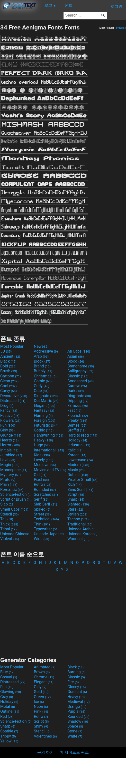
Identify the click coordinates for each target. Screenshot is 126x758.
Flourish (77, 415)
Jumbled (11, 455)
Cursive (77, 386)
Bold (8, 366)
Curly (41, 386)
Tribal (8, 529)
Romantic (12, 489)
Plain (8, 484)
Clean (9, 381)
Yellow (9, 741)
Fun (7, 425)
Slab (7, 504)
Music (76, 470)
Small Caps (14, 509)
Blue (7, 672)
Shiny (41, 726)
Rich (74, 484)
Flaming (43, 415)
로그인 (116, 6)
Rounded (45, 489)
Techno (78, 519)
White (74, 736)
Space (75, 726)
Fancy (8, 410)
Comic (43, 381)
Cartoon (10, 376)
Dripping (78, 400)
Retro (43, 484)
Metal (7, 706)
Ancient (10, 356)
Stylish (77, 514)
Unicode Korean (83, 534)
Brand (42, 366)
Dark (75, 390)
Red (7, 716)
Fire (73, 682)
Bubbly (43, 371)
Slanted (78, 504)
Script (75, 494)
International (49, 450)
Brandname (80, 366)
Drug (6, 405)
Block (42, 361)
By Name (121, 28)
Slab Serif (45, 504)
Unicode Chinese (16, 534)
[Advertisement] (63, 612)
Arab (41, 356)
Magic (9, 464)
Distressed (12, 400)
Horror (10, 445)
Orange (77, 706)
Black (8, 361)
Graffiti (76, 430)
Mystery (10, 474)
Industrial (78, 445)
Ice (39, 701)
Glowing (10, 691)
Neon (41, 706)
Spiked (42, 509)
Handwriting (48, 435)
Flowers (10, 420)
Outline (77, 474)
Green (42, 696)
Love (7, 460)
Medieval (45, 464)
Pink (41, 711)
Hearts (9, 440)
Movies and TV (50, 470)
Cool (8, 386)
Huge (42, 445)
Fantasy (44, 410)
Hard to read (82, 435)
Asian (75, 356)
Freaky (77, 420)
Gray (6, 696)
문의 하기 (45, 752)
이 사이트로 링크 (74, 752)
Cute (41, 390)
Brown (42, 672)
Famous (77, 405)
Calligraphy (80, 371)
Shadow (77, 721)
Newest (40, 346)
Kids (42, 455)
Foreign (44, 420)
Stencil (9, 514)
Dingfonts (79, 395)
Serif (41, 499)
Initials (9, 450)
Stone (74, 731)
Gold (41, 691)
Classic (78, 376)
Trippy (8, 736)
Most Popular (12, 346)
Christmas (45, 376)
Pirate (7, 479)
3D (6, 351)
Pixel (41, 479)
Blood (75, 361)
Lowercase (80, 460)
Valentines (45, 736)
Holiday (77, 440)
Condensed (80, 381)
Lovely (43, 460)
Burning (76, 672)
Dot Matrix (46, 400)
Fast (74, 410)
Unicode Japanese (50, 534)
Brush (8, 371)
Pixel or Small (82, 479)
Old (40, 474)
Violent (9, 538)
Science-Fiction (16, 494)
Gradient (77, 691)
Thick (9, 524)
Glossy (76, 686)
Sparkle (9, 731)
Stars (75, 509)
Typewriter (46, 529)
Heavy (43, 440)
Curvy (8, 390)
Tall (6, 519)
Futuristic (46, 425)
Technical (46, 519)
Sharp (75, 499)
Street (42, 514)
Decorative (13, 395)
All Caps (78, 351)
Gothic (44, 430)
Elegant (44, 405)
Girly (7, 430)
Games (76, 425)
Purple (76, 711)
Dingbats (46, 395)
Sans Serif (80, 489)
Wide (41, 538)
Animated (44, 667)
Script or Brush (16, 499)
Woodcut (78, 538)
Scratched (46, 494)
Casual (8, 677)
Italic (74, 450)
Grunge (10, 435)
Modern (78, 464)
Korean (76, 455)
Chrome (44, 677)
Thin (42, 524)
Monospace (13, 470)
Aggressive (46, 351)
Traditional (79, 524)
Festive (9, 415)
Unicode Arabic (83, 529)
